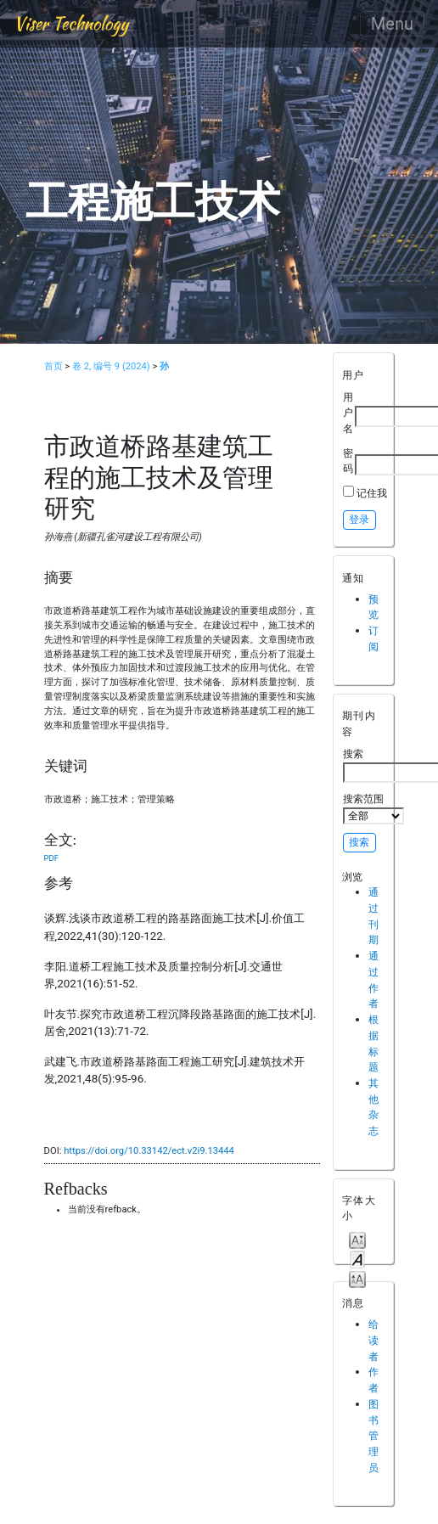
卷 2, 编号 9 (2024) (111, 366)
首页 (53, 366)
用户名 (348, 413)
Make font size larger (357, 1278)
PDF (51, 858)
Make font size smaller (357, 1239)
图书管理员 (373, 1435)
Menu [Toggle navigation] (392, 24)
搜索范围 (373, 808)
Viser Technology (71, 23)
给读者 (373, 1340)
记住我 (372, 492)
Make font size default (357, 1258)
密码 (348, 461)
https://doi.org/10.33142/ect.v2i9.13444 (149, 1150)
